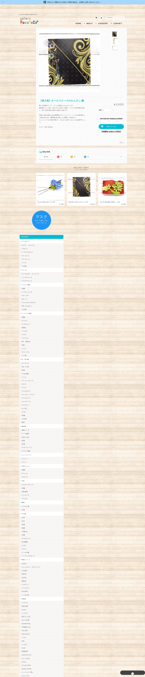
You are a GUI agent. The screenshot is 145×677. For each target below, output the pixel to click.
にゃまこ (24, 454)
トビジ (23, 447)
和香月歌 (24, 461)
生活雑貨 (24, 351)
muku (23, 457)
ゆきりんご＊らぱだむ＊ (29, 572)
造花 (22, 334)
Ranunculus (25, 443)
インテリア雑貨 (26, 123)
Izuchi (23, 419)
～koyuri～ (24, 513)
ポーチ (23, 193)
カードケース (25, 211)
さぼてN (23, 562)
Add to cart (111, 122)
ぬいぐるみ (24, 176)
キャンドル (24, 161)
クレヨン (24, 308)
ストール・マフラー (27, 204)
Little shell (24, 541)
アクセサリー (25, 51)
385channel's (25, 548)
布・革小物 (24, 169)
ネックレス (24, 65)
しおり (23, 355)
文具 (22, 290)
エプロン (24, 218)
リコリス (24, 412)
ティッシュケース (27, 190)
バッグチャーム (26, 87)
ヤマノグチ (24, 485)
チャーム (23, 79)
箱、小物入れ (25, 151)
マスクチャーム (26, 90)
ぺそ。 (23, 489)
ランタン (24, 130)
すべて (53, 152)
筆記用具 (24, 301)
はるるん (24, 506)
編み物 (23, 236)
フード (23, 272)
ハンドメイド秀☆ (27, 482)
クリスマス (24, 397)
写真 (22, 344)
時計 (22, 154)
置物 (22, 127)
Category (103, 19)
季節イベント (25, 369)
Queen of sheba (26, 530)
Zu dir (23, 596)
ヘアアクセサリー (27, 62)
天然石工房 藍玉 (26, 496)
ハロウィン (24, 394)
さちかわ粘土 (25, 544)
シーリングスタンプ (27, 365)
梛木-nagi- (24, 499)
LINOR (23, 558)
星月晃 (23, 510)
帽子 (22, 232)
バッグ (23, 187)
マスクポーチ (25, 200)
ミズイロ (24, 423)
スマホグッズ (25, 348)
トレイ (23, 158)
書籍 (22, 312)
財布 (22, 180)
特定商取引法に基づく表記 (29, 646)
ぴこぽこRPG (25, 475)
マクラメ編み (25, 260)
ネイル (23, 358)
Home (78, 19)
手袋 (22, 253)
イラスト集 (24, 316)
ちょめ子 (24, 520)
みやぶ (23, 471)
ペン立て (24, 141)
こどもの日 (24, 404)
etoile (23, 590)
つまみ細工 (24, 183)
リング (23, 72)
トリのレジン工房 (27, 586)
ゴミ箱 (23, 165)
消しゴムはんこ (26, 115)
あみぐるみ (24, 246)
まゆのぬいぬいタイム (28, 537)
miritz (23, 523)
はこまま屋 (24, 429)
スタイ (23, 221)
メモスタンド (25, 134)
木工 (22, 330)
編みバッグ (24, 240)
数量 (100, 106)
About (89, 19)
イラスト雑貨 (25, 94)
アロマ (23, 144)
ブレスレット (25, 69)
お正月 (23, 373)
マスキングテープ (27, 294)
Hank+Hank (25, 516)
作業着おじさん (26, 502)
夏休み (23, 390)
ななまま (24, 534)
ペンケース (24, 305)
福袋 (22, 337)
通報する (121, 138)
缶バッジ (24, 108)
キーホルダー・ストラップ (29, 83)
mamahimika (25, 433)
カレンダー (24, 105)
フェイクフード (26, 264)
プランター (24, 147)
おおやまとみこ (26, 464)
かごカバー (24, 214)
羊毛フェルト (25, 275)
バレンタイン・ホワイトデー (30, 377)
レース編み (24, 243)
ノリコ (23, 492)
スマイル (24, 551)
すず (22, 579)
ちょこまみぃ (25, 468)
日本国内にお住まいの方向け (111, 127)
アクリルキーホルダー (28, 112)
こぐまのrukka (26, 555)
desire (23, 527)
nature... (24, 569)
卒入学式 (24, 401)
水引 (22, 327)
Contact (117, 19)
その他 (23, 75)
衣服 (22, 225)
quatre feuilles (26, 478)
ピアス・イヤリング (27, 55)
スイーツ (24, 268)
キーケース (24, 173)
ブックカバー (25, 207)
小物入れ (24, 341)
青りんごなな (25, 426)
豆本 (22, 319)
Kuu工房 (24, 440)
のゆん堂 (24, 565)
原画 (22, 98)
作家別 (23, 408)
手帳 (22, 298)
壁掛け (23, 137)
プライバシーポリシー (27, 641)
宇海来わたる (25, 436)
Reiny (23, 600)
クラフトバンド (26, 257)
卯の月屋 (24, 416)
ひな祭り (24, 380)
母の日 (23, 383)
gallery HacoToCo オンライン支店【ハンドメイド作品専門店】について (30, 631)
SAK (22, 593)
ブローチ (24, 58)
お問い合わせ (25, 637)
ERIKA (23, 583)
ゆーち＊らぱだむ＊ (27, 576)
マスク (23, 197)
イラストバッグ (26, 101)
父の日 (23, 387)
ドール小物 (24, 362)
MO (22, 450)
